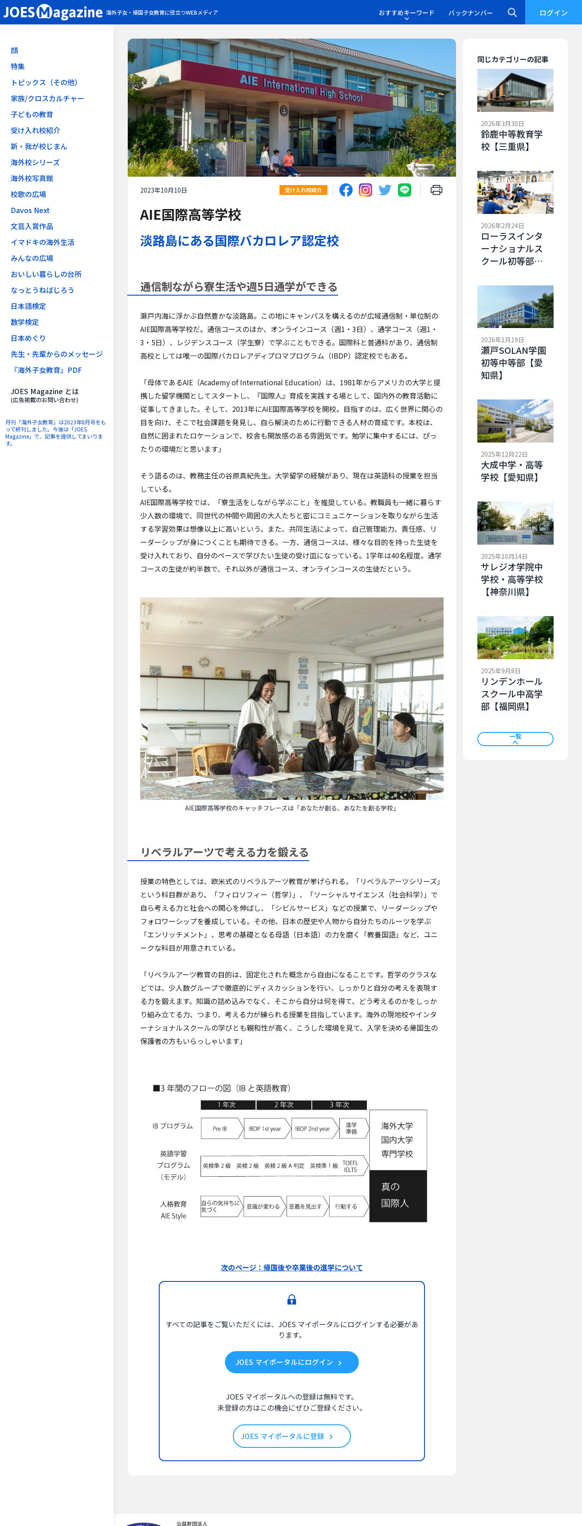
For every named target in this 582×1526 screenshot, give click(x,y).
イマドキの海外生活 (43, 242)
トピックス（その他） (46, 82)
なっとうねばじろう (43, 290)
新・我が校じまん (39, 146)
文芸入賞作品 (32, 226)
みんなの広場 (32, 258)
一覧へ (515, 739)
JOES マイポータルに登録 (288, 1436)
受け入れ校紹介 (35, 130)
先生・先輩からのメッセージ (57, 353)
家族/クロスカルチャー (47, 98)
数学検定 (25, 321)
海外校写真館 (32, 178)
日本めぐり (28, 337)
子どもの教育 (32, 114)
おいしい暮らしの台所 (46, 274)
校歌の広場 (28, 194)
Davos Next (30, 210)
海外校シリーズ (35, 162)
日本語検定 (28, 305)
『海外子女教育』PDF (46, 369)
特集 (18, 66)
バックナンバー (470, 12)
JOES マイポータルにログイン (290, 1362)
